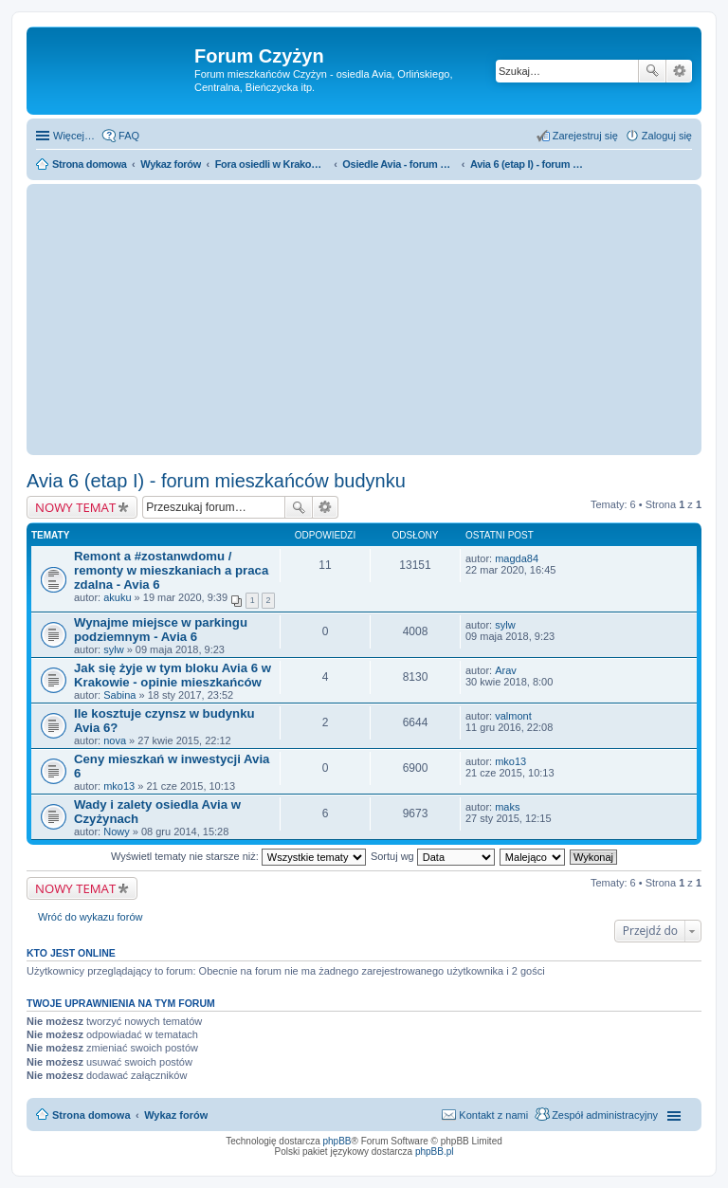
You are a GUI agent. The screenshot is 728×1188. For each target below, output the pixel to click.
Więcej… (74, 135)
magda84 (516, 558)
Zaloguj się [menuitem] (667, 135)
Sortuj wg (433, 856)
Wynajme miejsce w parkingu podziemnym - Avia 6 (160, 629)
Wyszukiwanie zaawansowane (679, 71)
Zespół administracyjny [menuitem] (605, 1115)
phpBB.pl (434, 1151)
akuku (117, 597)
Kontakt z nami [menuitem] (493, 1115)
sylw (113, 649)
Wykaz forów (176, 1115)
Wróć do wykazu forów (90, 917)
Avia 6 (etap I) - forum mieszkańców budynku (216, 480)
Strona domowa (91, 1115)
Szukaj (652, 71)
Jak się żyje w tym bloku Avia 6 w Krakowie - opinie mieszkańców (172, 675)
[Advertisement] (364, 319)
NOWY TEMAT (75, 507)
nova (114, 740)
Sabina (119, 695)
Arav (506, 670)
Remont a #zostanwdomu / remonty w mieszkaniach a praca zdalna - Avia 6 (171, 570)
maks (507, 807)
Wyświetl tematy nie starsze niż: (238, 856)
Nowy (116, 831)
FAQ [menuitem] (128, 135)
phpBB (337, 1141)
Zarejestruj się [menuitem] (585, 135)
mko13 (119, 786)
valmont (513, 716)
